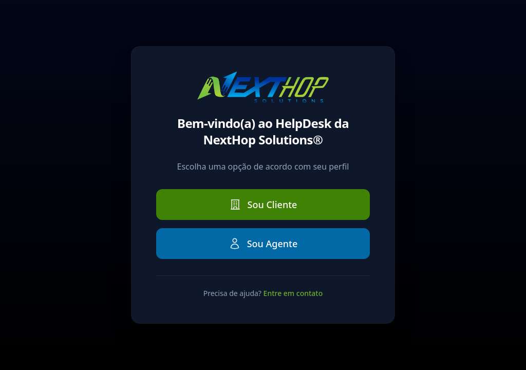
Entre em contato (293, 293)
